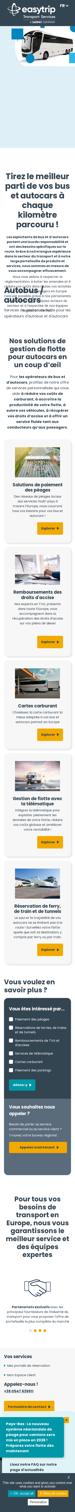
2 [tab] (35, 1330)
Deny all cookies (53, 1493)
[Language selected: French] (63, 5)
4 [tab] (44, 1330)
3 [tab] (40, 1330)
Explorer (48, 528)
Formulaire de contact (27, 1406)
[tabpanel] (37, 1298)
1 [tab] (30, 1330)
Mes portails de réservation (28, 1365)
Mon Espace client (21, 1375)
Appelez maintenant (37, 1147)
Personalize (38, 1502)
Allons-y (20, 1085)
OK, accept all (21, 1493)
